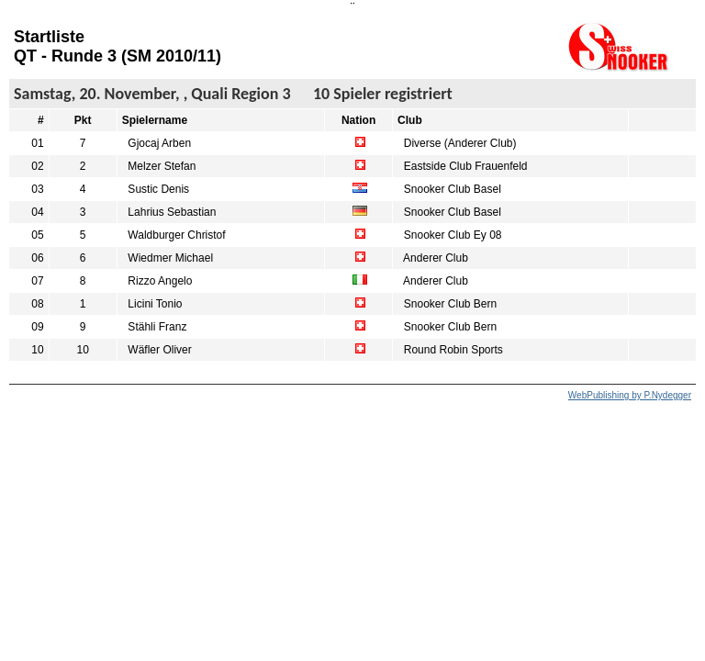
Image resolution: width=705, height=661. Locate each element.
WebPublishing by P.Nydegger (629, 395)
